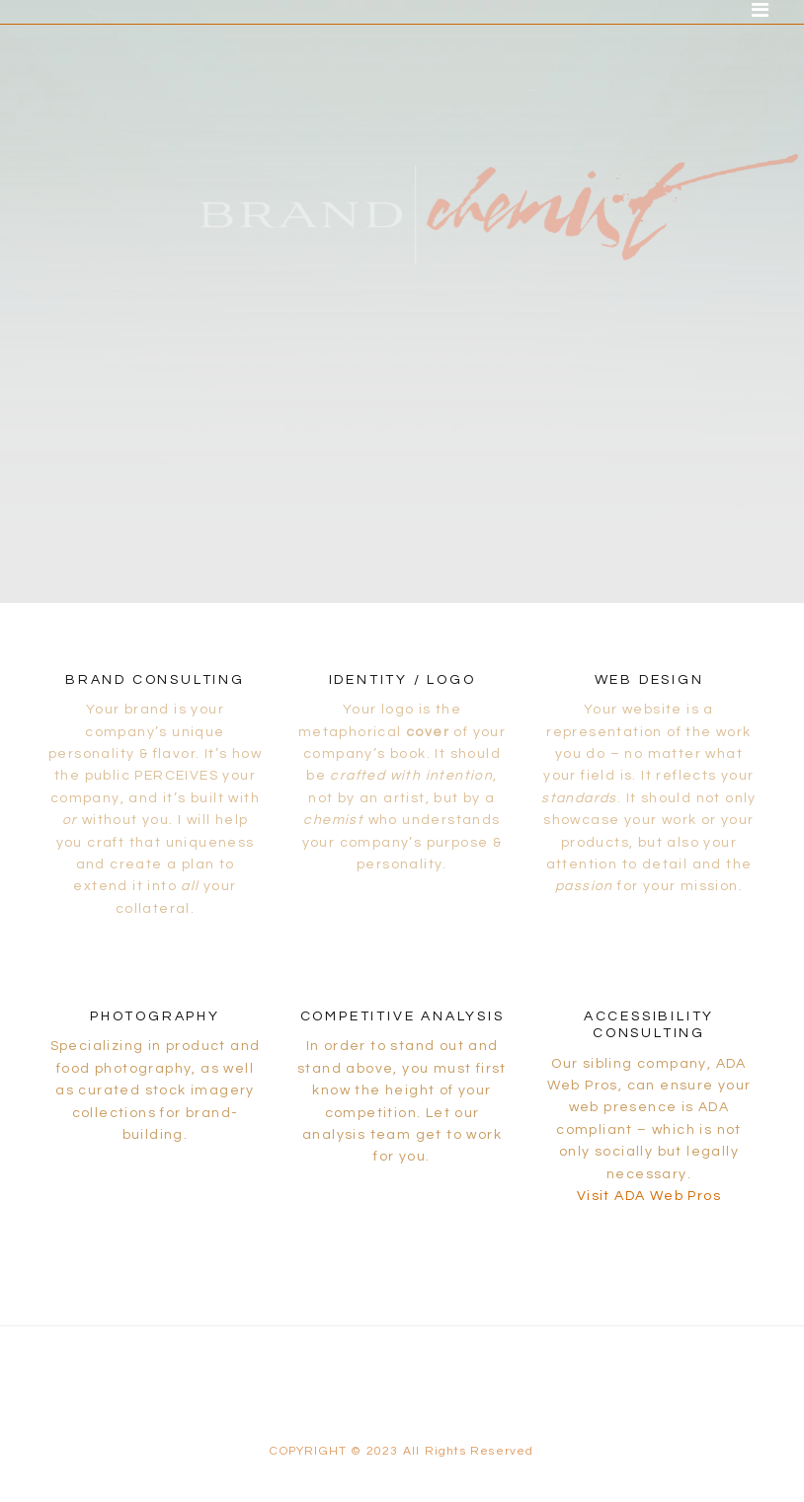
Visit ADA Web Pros (649, 1196)
